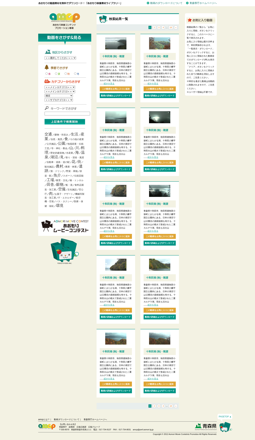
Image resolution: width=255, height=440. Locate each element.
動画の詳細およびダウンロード (116, 95)
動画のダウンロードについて (166, 3)
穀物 (59, 184)
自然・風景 (56, 139)
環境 (59, 205)
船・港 (69, 185)
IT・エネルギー (66, 197)
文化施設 (72, 189)
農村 (59, 166)
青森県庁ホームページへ (203, 3)
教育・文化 (62, 180)
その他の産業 (77, 139)
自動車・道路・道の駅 (58, 162)
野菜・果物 (72, 171)
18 (171, 27)
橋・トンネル (76, 180)
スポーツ (67, 175)
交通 (48, 134)
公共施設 (51, 144)
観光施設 (49, 166)
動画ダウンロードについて (66, 419)
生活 (74, 134)
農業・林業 (71, 166)
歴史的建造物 (57, 153)
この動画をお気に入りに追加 (116, 89)
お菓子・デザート (64, 194)
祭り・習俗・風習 (75, 157)
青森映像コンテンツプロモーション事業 (64, 21)
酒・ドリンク (57, 171)
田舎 (50, 184)
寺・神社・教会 (59, 148)
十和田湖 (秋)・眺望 (113, 56)
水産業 (69, 153)
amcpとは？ (44, 419)
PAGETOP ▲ (225, 416)
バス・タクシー (64, 201)
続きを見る (109, 83)
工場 (50, 180)
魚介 (57, 175)
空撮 (62, 189)
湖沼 (54, 157)
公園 (61, 143)
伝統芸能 (78, 175)
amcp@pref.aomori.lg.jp (143, 429)
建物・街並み (61, 134)
